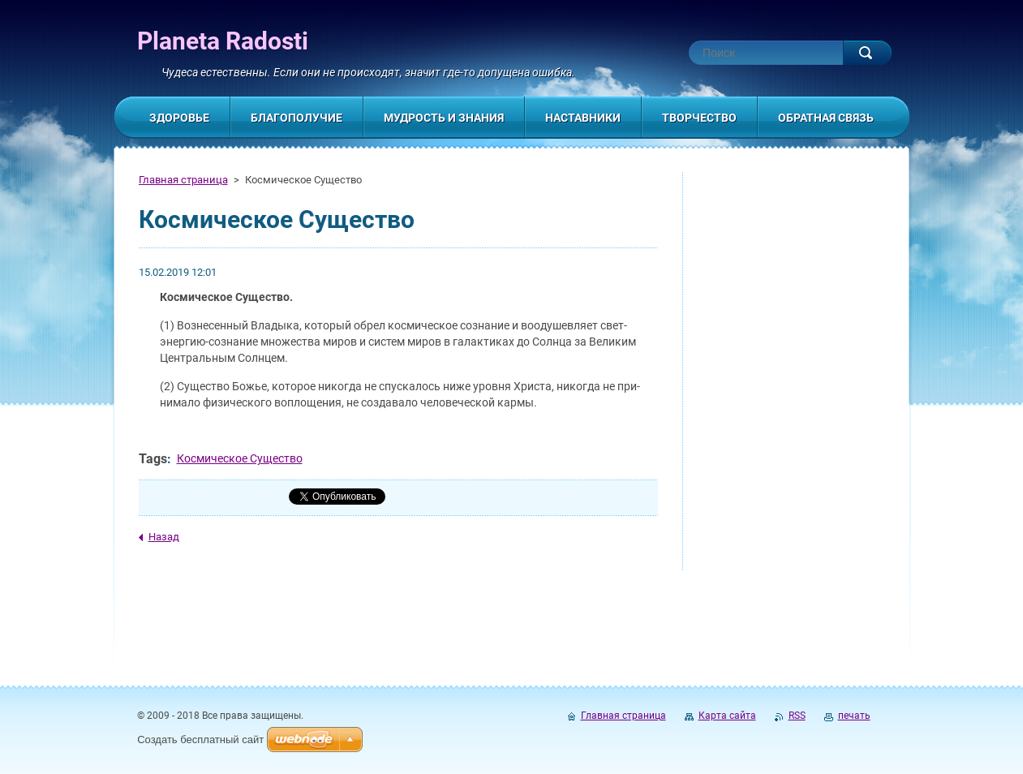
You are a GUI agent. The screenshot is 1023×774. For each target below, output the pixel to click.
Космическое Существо (240, 458)
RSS (797, 715)
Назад (163, 537)
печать (854, 715)
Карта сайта (727, 715)
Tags (153, 459)
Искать (867, 53)
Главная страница (183, 180)
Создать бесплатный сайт (200, 739)
